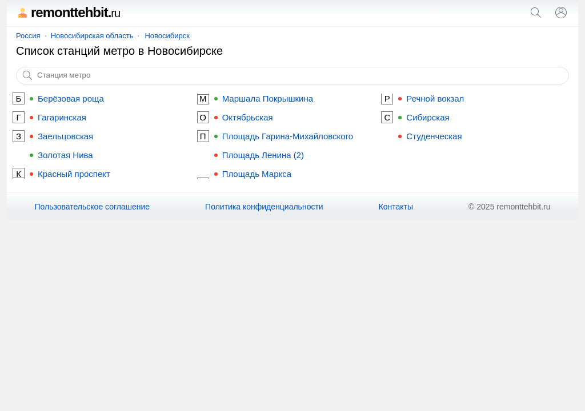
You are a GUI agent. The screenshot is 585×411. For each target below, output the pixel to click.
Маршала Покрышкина (267, 98)
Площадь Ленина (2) (263, 155)
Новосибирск (167, 35)
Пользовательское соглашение (92, 206)
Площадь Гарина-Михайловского (287, 136)
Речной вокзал (435, 98)
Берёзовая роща (71, 98)
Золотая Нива (65, 155)
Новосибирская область (92, 35)
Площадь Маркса (256, 174)
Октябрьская (247, 117)
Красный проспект (74, 174)
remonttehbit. (68, 12)
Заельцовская (65, 136)
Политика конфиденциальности (264, 206)
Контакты (396, 206)
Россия (28, 35)
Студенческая (434, 136)
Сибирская (427, 117)
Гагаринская (62, 117)
